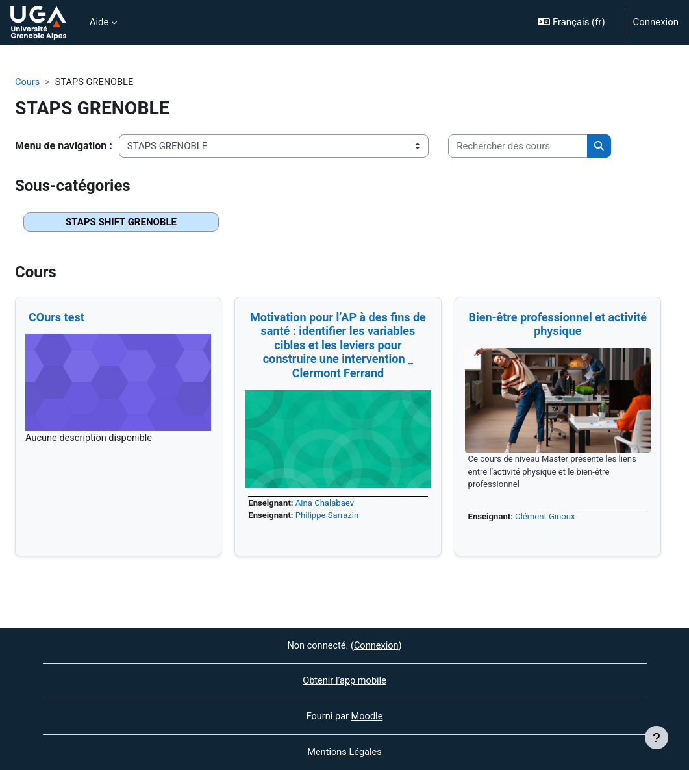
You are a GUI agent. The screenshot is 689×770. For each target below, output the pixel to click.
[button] (575, 22)
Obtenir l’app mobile (344, 680)
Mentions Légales (345, 752)
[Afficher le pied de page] (656, 737)
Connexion (656, 22)
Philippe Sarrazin (329, 516)
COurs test (56, 317)
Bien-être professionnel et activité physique (557, 324)
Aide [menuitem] (99, 22)
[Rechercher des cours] (518, 146)
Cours (27, 82)
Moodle (367, 716)
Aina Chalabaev (327, 503)
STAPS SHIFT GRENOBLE (121, 223)
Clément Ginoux (547, 518)
